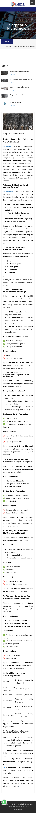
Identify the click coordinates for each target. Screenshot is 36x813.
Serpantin (7, 146)
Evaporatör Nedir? (16, 95)
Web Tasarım (18, 810)
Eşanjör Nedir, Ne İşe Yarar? (19, 87)
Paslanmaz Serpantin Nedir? (20, 71)
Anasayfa (8, 46)
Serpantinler (8, 191)
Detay (12, 74)
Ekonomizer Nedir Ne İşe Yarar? (21, 79)
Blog (7, 41)
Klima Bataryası (15, 103)
